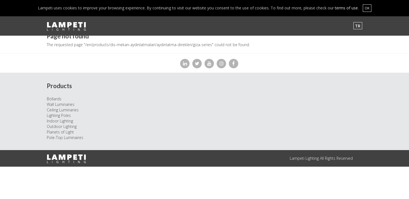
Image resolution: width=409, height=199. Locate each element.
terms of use (346, 8)
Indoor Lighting (60, 121)
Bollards (54, 98)
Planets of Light (60, 132)
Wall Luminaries (60, 104)
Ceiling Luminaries (63, 109)
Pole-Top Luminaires (65, 137)
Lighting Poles (59, 115)
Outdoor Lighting (62, 126)
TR (357, 25)
